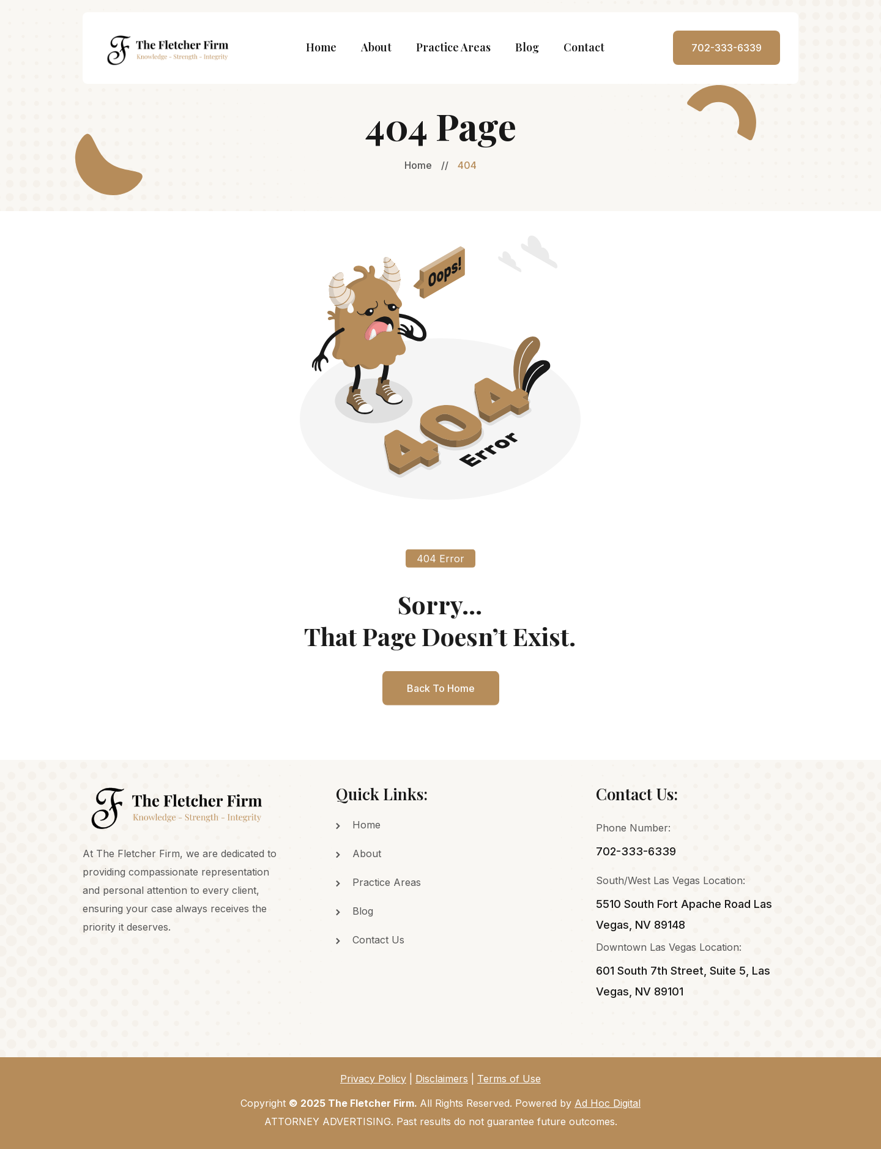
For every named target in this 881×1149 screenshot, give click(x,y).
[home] (169, 48)
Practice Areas (453, 47)
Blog (527, 47)
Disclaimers (441, 1079)
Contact (583, 47)
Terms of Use (509, 1079)
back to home (441, 701)
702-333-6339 (726, 48)
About (376, 47)
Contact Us (378, 940)
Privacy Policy (373, 1079)
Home (321, 47)
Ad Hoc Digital (607, 1103)
